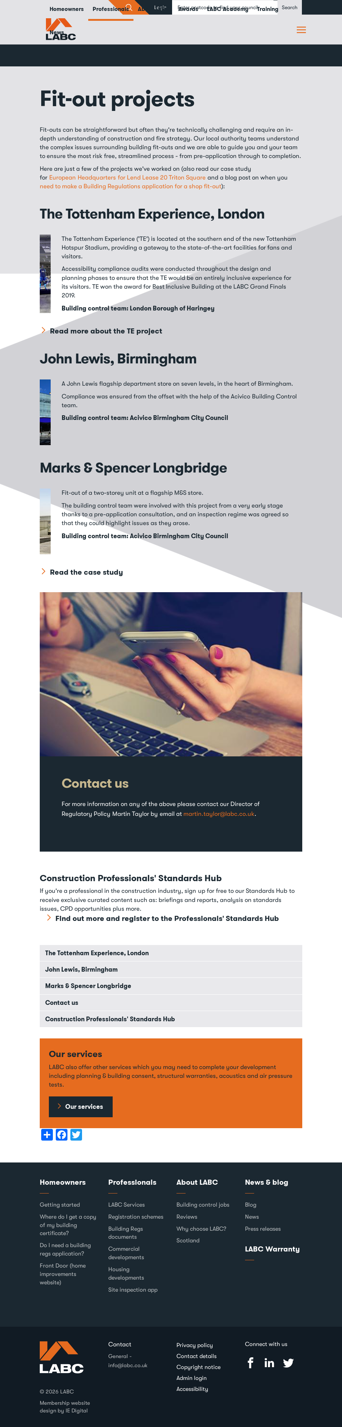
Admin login (191, 1378)
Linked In (269, 1363)
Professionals (132, 1182)
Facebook (250, 1363)
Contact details (196, 1356)
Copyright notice (198, 1367)
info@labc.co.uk (128, 1365)
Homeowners (63, 1182)
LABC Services (126, 1205)
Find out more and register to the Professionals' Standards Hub (167, 918)
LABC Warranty (272, 1249)
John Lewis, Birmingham (120, 358)
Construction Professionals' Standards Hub (110, 1019)
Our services (84, 1106)
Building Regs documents (125, 1232)
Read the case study (86, 572)
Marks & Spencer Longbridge (135, 467)
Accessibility (192, 1389)
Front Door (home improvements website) (63, 1274)
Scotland (187, 1240)
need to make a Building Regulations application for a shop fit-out (130, 186)
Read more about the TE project (106, 331)
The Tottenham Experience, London (154, 213)
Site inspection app (133, 1290)
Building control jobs (202, 1205)
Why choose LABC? (201, 1228)
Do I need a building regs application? (65, 1249)
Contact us (95, 783)
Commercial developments (126, 1253)
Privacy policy (194, 1345)
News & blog (266, 1182)
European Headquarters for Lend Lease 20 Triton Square (127, 177)
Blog (250, 1205)
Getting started (60, 1205)
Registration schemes (135, 1217)
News (57, 32)
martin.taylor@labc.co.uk (218, 813)
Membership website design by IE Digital (65, 1407)
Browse (302, 29)
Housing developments (126, 1273)
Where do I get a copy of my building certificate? (68, 1225)
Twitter (288, 1363)
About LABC (197, 1182)
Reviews (186, 1217)
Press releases (263, 1228)
